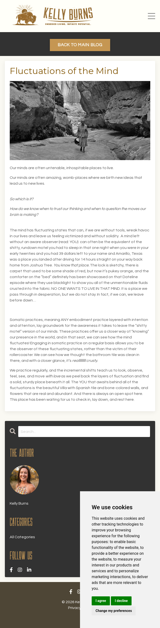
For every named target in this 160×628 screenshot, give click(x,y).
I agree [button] (101, 601)
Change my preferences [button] (114, 611)
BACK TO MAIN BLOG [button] (80, 45)
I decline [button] (121, 601)
